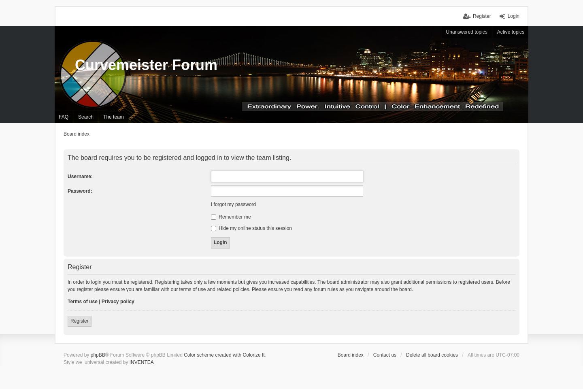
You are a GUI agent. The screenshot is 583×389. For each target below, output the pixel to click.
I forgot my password (233, 204)
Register (79, 321)
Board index (351, 355)
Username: (80, 176)
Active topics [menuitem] (510, 32)
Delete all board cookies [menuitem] (432, 355)
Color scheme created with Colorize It (224, 355)
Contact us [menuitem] (384, 355)
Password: (80, 191)
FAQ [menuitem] (63, 117)
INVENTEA (142, 362)
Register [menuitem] (482, 16)
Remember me (231, 217)
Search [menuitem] (86, 117)
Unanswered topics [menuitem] (466, 32)
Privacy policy (118, 301)
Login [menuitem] (513, 16)
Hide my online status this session (251, 228)
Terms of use (83, 301)
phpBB (98, 355)
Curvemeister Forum (146, 65)
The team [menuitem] (113, 117)
